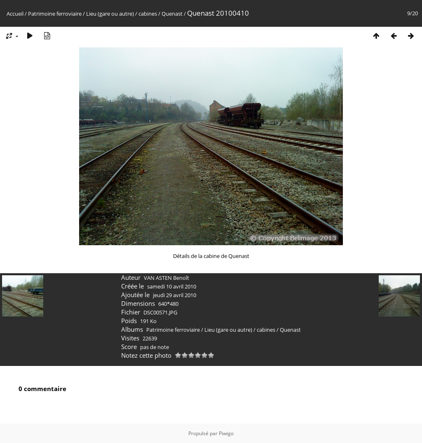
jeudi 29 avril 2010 (174, 295)
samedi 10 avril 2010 (171, 286)
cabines (147, 13)
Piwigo (226, 433)
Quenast (172, 13)
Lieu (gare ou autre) (110, 13)
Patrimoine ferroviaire (55, 13)
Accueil (15, 13)
